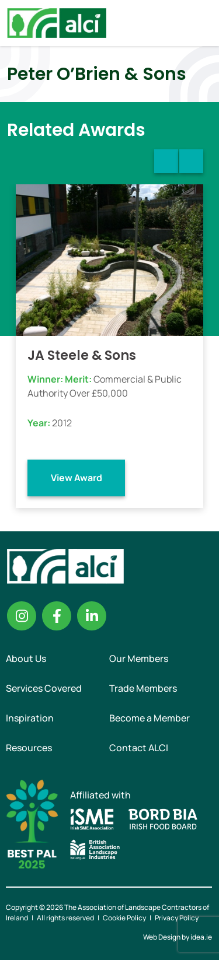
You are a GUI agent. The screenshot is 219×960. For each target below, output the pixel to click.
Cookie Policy (124, 918)
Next (191, 161)
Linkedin (91, 615)
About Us (26, 658)
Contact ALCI (138, 747)
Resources (29, 747)
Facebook (56, 615)
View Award (76, 477)
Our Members (138, 658)
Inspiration (30, 718)
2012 (62, 422)
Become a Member (149, 718)
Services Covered (44, 688)
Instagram (21, 615)
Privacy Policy (177, 918)
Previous (166, 161)
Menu (200, 22)
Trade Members (143, 688)
